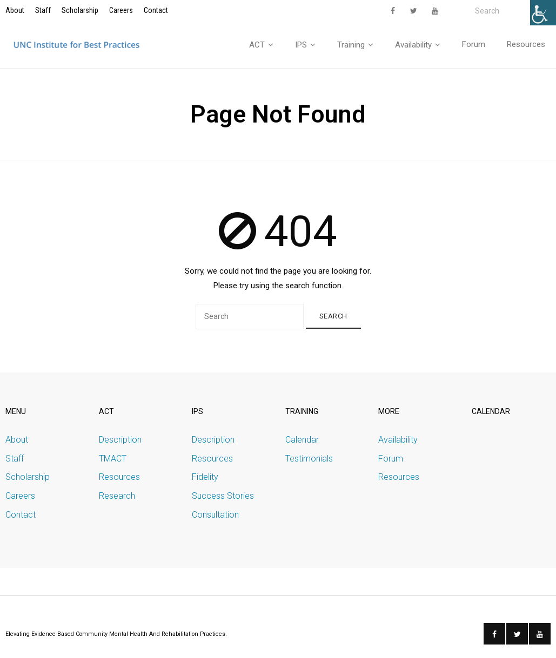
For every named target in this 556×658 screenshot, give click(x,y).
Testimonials (309, 458)
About (14, 10)
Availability (398, 440)
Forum (390, 458)
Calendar (302, 440)
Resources (119, 477)
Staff (43, 10)
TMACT (112, 458)
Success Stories (223, 496)
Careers (121, 10)
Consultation (215, 515)
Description (120, 440)
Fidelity (205, 477)
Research (117, 496)
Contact (156, 10)
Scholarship (80, 10)
